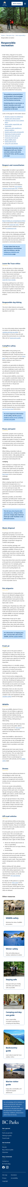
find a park (5, 474)
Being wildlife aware (10, 140)
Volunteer (5, 1152)
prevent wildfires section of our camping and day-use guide (13, 417)
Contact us (5, 1161)
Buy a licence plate (7, 1150)
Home (3, 35)
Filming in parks (7, 1135)
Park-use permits (7, 1133)
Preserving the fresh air (11, 138)
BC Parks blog (6, 1164)
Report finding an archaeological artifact (13, 221)
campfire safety (6, 696)
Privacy (4, 1178)
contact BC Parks (14, 224)
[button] (25, 3)
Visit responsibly (20, 35)
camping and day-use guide (10, 332)
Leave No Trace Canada (8, 280)
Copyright (5, 1181)
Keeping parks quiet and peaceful (14, 132)
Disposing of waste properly (13, 134)
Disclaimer (14, 1175)
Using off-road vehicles (11, 143)
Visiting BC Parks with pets (12, 136)
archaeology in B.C (11, 228)
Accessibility (14, 1178)
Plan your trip (10, 35)
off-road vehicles (15, 875)
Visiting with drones (10, 141)
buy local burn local (7, 409)
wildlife (16, 636)
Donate (4, 1147)
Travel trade (5, 1138)
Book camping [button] (17, 3)
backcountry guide (15, 338)
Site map (4, 1175)
